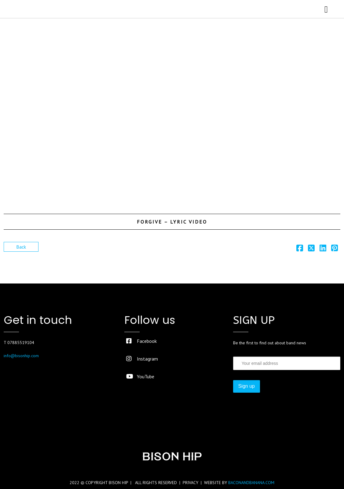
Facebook (141, 341)
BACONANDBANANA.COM (251, 482)
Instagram (142, 359)
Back (21, 247)
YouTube (140, 376)
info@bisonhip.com (21, 355)
